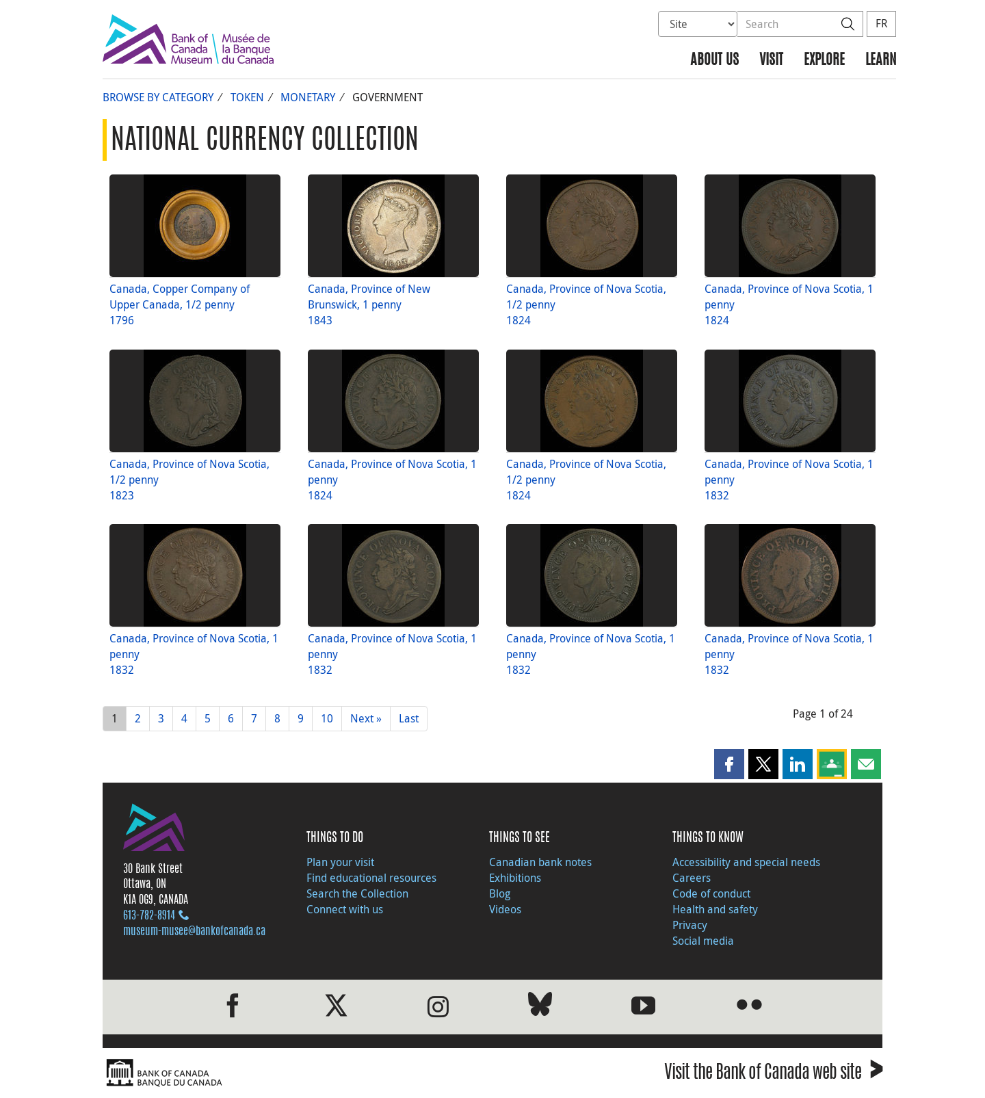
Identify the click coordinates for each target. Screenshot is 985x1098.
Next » (366, 718)
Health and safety (715, 909)
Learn (880, 60)
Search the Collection (357, 893)
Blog (499, 893)
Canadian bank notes (540, 862)
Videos (505, 909)
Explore (824, 60)
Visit (771, 60)
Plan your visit (340, 862)
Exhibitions (515, 877)
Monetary (307, 97)
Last (409, 718)
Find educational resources (371, 877)
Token (247, 97)
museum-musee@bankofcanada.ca (194, 931)
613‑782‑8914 (149, 916)
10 (327, 718)
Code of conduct (711, 893)
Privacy (689, 924)
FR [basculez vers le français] (881, 23)
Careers (691, 877)
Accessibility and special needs (746, 862)
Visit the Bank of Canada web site (773, 1074)
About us (714, 60)
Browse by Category (158, 97)
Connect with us (344, 909)
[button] (729, 764)
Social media (703, 940)
